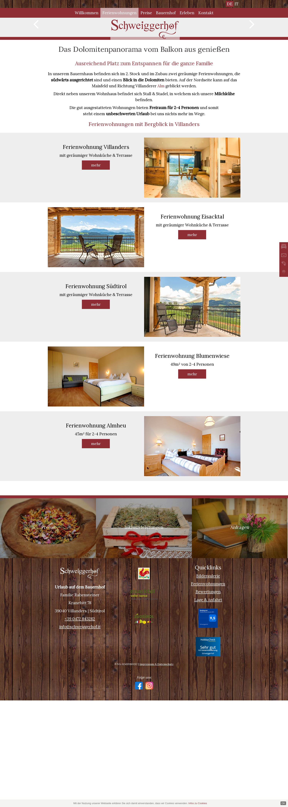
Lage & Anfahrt (208, 706)
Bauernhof (166, 12)
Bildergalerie (208, 682)
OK (283, 803)
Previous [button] (36, 79)
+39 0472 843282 (80, 725)
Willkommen (86, 12)
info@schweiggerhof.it (80, 733)
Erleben (187, 12)
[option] (144, 81)
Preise (146, 12)
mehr (96, 271)
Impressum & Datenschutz (156, 770)
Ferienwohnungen (119, 12)
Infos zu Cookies (197, 803)
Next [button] (252, 79)
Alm (161, 192)
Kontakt (205, 12)
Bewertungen (208, 698)
